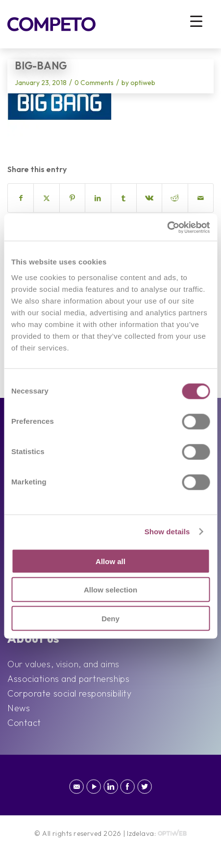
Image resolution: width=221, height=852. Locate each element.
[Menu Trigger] (196, 20)
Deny (110, 618)
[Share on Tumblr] (123, 198)
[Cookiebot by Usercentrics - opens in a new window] (167, 227)
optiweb (142, 82)
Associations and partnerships (68, 678)
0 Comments (94, 82)
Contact (24, 722)
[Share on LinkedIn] (97, 198)
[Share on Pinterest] (72, 198)
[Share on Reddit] (174, 198)
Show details (167, 531)
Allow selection (110, 590)
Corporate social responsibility (69, 693)
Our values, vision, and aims (63, 664)
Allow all (110, 561)
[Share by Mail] (200, 198)
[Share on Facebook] (20, 198)
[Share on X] (46, 198)
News (18, 708)
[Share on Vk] (149, 198)
